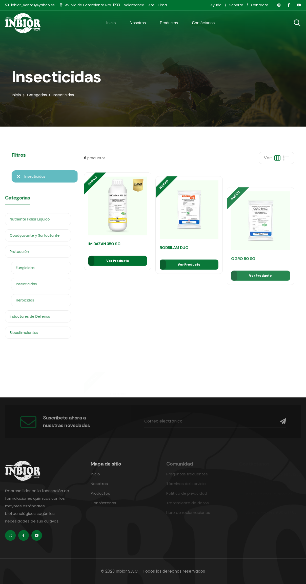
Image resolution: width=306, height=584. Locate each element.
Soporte (236, 5)
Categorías (37, 94)
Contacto (259, 5)
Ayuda (215, 5)
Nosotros (138, 23)
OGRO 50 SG (243, 312)
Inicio (111, 23)
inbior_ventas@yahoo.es (33, 5)
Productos (169, 23)
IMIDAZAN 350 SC (104, 255)
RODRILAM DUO (174, 274)
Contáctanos (203, 23)
